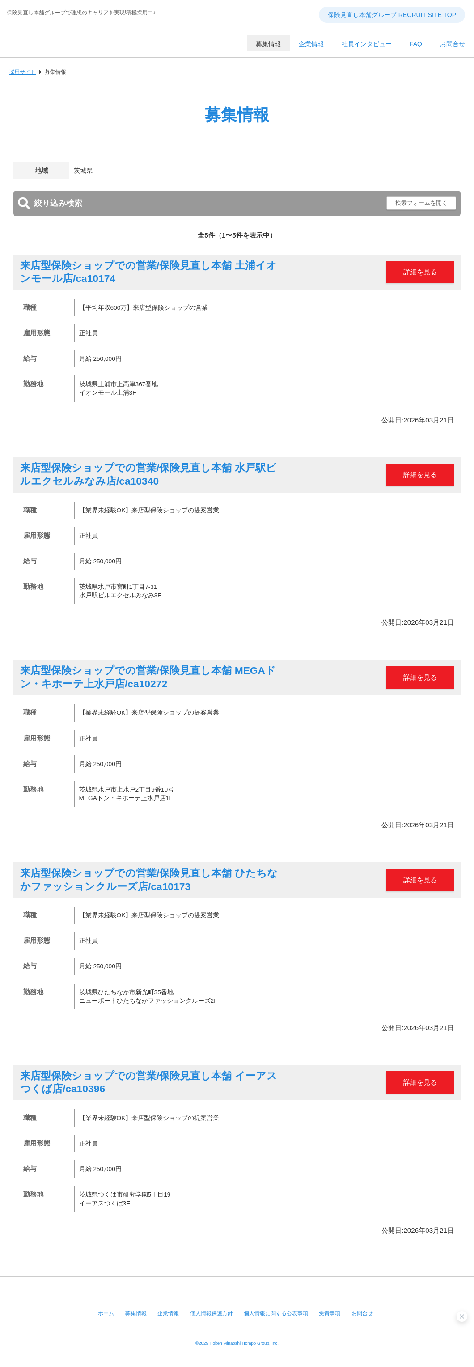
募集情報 (136, 1313)
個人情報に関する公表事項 (276, 1313)
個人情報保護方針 (211, 1313)
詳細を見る (420, 272)
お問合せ (362, 1313)
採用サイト (22, 72)
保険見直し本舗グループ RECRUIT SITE (87, 49)
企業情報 (168, 1313)
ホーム (106, 1313)
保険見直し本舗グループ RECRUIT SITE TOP (392, 14)
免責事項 (329, 1313)
